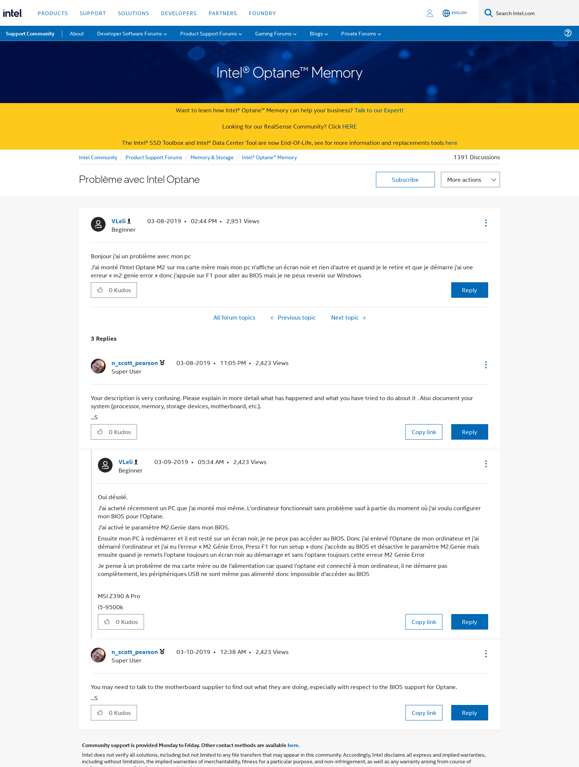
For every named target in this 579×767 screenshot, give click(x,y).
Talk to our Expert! (378, 110)
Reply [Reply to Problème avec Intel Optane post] (469, 290)
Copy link (424, 431)
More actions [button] (464, 179)
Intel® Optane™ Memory (269, 157)
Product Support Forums (154, 157)
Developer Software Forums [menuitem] (129, 33)
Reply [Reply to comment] (469, 431)
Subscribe (405, 179)
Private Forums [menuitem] (358, 33)
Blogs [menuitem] (316, 33)
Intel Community (98, 157)
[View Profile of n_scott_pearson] (138, 363)
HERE (349, 126)
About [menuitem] (77, 33)
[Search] (488, 12)
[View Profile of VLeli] (121, 221)
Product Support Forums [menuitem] (208, 33)
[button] (485, 223)
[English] (455, 13)
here (451, 142)
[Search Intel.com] (536, 13)
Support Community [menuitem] (30, 33)
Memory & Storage (212, 157)
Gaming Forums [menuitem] (273, 33)
